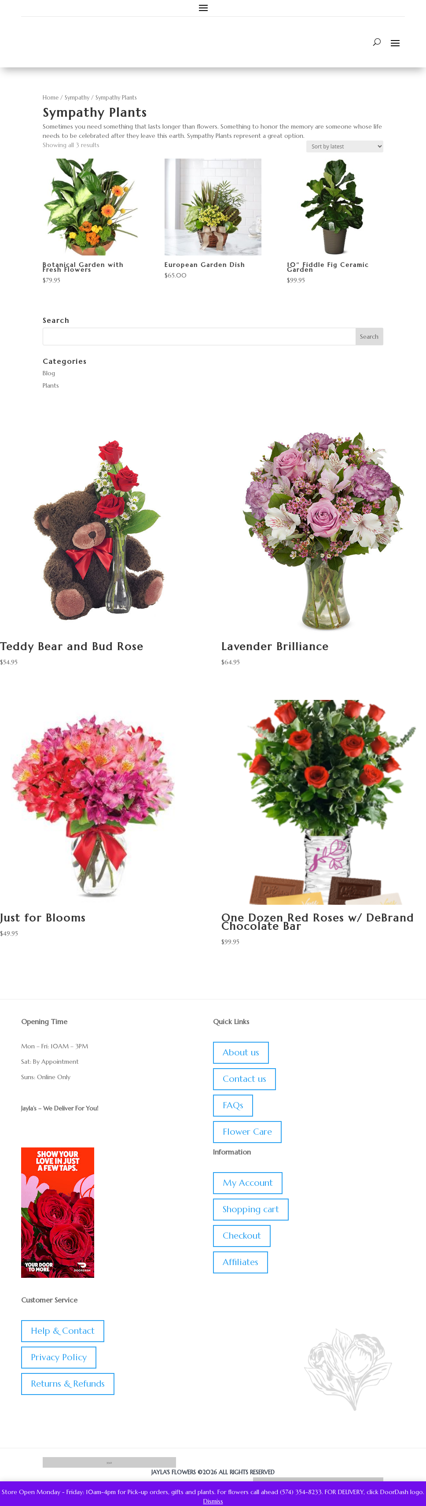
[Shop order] (344, 146)
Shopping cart (251, 1209)
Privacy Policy (59, 1357)
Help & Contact (63, 1330)
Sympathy (77, 97)
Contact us (244, 1078)
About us (241, 1052)
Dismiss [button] (213, 1501)
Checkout (242, 1235)
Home (51, 97)
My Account (248, 1182)
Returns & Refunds (68, 1383)
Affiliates (240, 1262)
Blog (49, 373)
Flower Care (247, 1131)
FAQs (233, 1105)
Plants (51, 385)
